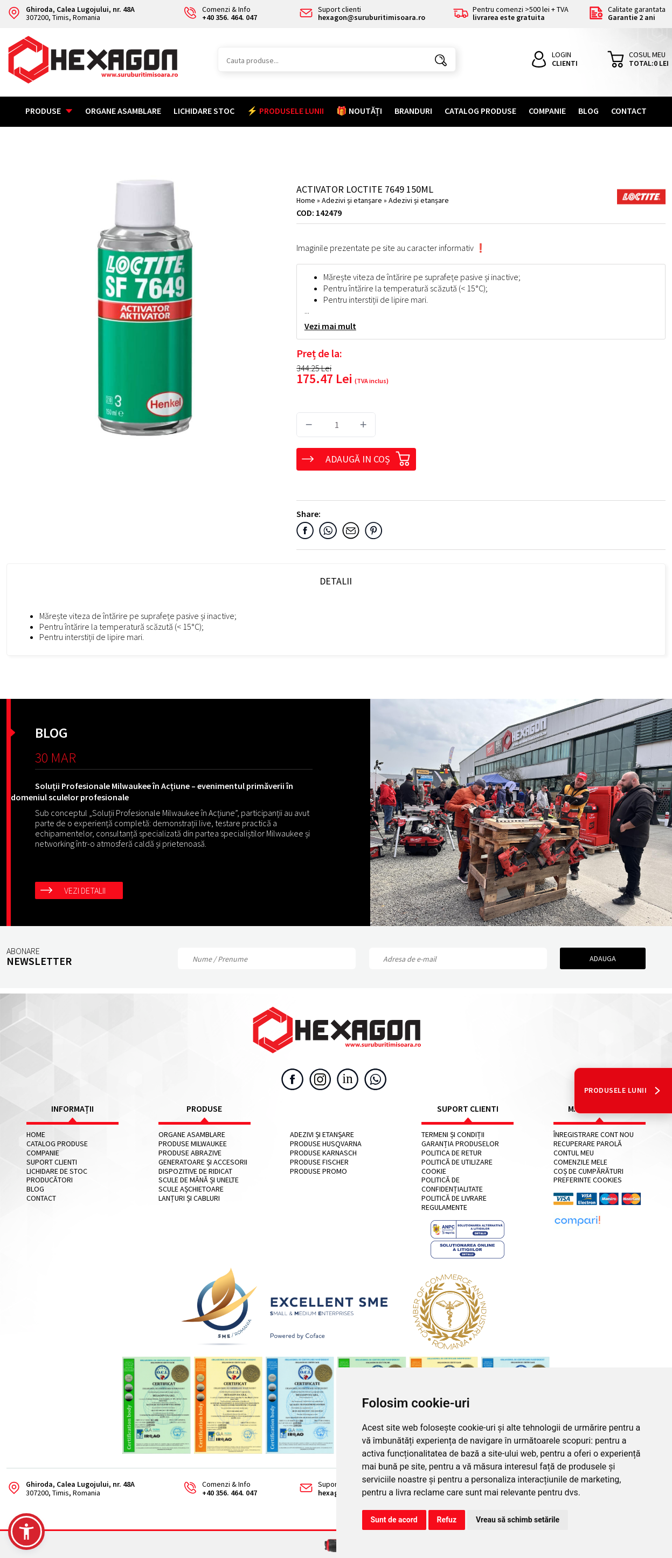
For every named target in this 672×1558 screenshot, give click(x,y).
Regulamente (444, 1207)
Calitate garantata (627, 13)
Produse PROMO (318, 1171)
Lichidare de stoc (56, 1171)
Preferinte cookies (587, 1180)
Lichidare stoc (204, 110)
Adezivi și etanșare (353, 200)
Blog (588, 110)
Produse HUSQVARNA (326, 1143)
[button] (26, 1531)
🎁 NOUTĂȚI (359, 110)
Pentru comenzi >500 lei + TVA (511, 13)
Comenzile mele (580, 1162)
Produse (49, 110)
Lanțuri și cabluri (189, 1198)
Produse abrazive (189, 1153)
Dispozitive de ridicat (195, 1171)
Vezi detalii (85, 890)
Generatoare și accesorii (202, 1162)
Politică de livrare (454, 1198)
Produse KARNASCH (323, 1153)
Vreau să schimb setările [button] (517, 1519)
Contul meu (573, 1153)
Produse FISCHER (319, 1162)
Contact (629, 110)
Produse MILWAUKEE (192, 1143)
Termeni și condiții (452, 1134)
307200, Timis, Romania (70, 13)
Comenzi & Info (217, 1488)
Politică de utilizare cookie (457, 1167)
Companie (547, 110)
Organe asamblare (123, 110)
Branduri (413, 110)
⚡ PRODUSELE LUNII (285, 110)
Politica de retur (451, 1153)
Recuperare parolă (587, 1143)
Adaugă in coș (368, 457)
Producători (49, 1180)
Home (305, 200)
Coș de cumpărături (588, 1171)
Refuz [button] (447, 1519)
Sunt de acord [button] (394, 1519)
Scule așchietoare (191, 1189)
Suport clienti (51, 1162)
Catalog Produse (480, 110)
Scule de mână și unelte (198, 1180)
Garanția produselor (460, 1143)
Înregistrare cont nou (593, 1134)
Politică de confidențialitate (452, 1184)
